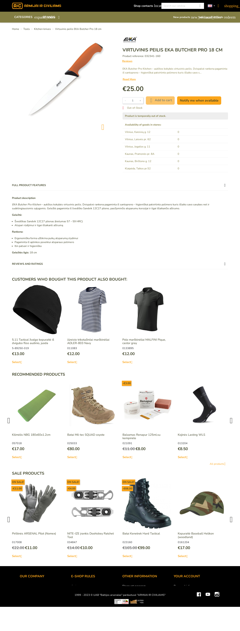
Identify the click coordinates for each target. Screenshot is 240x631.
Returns (76, 599)
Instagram (217, 620)
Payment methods (83, 590)
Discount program (134, 586)
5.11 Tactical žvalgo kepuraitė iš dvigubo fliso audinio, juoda (33, 341)
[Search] (182, 6)
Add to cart (160, 100)
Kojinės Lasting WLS (191, 435)
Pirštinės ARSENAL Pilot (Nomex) (34, 533)
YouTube (208, 620)
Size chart (128, 604)
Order (75, 586)
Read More (129, 79)
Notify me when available (199, 100)
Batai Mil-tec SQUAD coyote (86, 435)
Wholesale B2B (30, 595)
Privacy (75, 604)
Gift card (128, 590)
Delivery (76, 595)
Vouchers (180, 608)
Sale (203, 17)
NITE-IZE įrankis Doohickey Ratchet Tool (90, 535)
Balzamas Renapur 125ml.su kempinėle (141, 436)
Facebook (199, 620)
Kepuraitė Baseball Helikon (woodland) (196, 535)
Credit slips (181, 599)
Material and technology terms (142, 599)
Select (18, 362)
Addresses (181, 604)
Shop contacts (146, 6)
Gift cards (219, 17)
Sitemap (127, 608)
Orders (178, 595)
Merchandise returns (187, 590)
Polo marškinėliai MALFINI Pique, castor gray (144, 341)
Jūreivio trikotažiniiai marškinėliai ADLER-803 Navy (88, 341)
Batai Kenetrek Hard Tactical (141, 533)
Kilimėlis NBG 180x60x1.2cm (31, 435)
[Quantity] (133, 100)
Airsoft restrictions (134, 595)
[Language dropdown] (211, 6)
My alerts (180, 612)
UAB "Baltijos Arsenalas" (36, 590)
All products (219, 464)
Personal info (182, 586)
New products (184, 17)
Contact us (78, 608)
